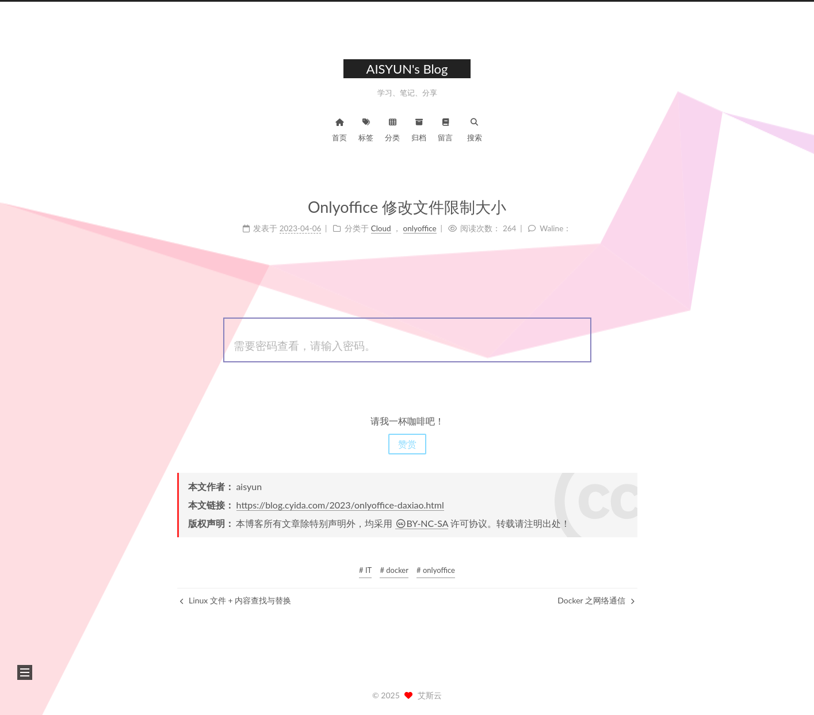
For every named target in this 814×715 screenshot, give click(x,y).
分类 (392, 128)
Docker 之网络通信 (595, 600)
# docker (394, 570)
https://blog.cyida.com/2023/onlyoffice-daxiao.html (340, 504)
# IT (365, 570)
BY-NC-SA (422, 523)
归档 (418, 128)
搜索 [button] (474, 128)
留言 (445, 128)
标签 (365, 128)
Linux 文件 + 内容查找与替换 (236, 600)
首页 (339, 128)
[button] (24, 672)
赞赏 (407, 443)
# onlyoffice (435, 570)
